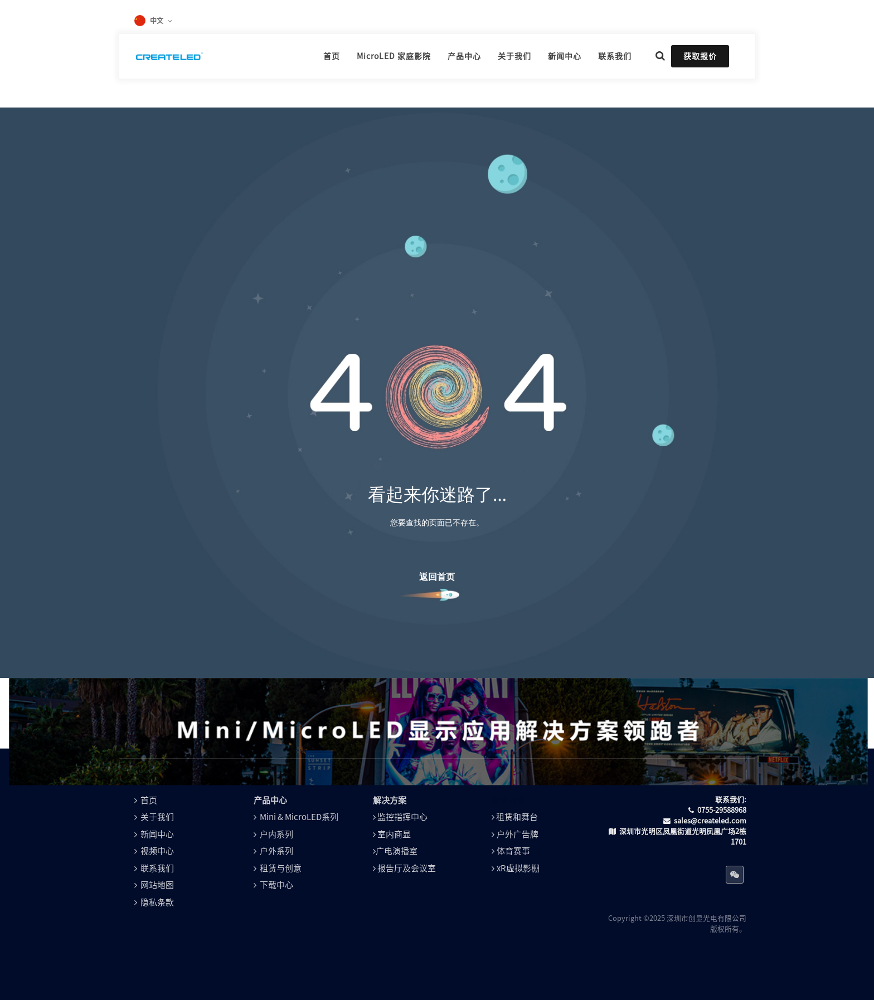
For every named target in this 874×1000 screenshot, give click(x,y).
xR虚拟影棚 (518, 868)
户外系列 (276, 851)
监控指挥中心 (402, 817)
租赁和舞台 (517, 817)
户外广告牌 (517, 834)
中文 (156, 20)
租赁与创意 (281, 868)
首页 (148, 800)
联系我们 (157, 868)
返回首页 (437, 576)
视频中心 (157, 851)
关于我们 (157, 817)
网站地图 (157, 885)
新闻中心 (157, 834)
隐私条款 (157, 902)
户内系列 (276, 834)
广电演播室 (396, 851)
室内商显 (394, 834)
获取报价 (700, 56)
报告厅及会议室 (406, 868)
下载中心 (276, 885)
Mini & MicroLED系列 (299, 817)
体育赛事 (513, 851)
